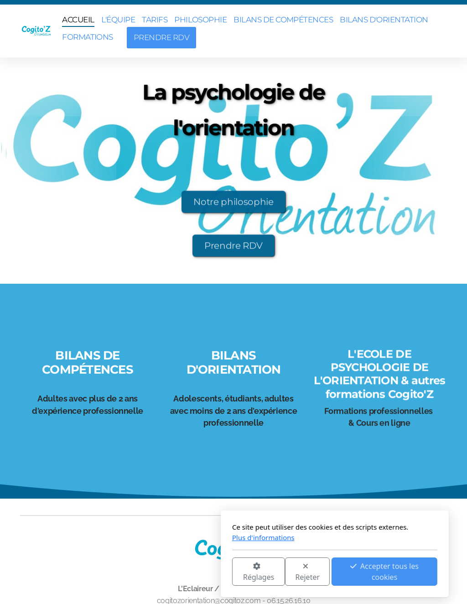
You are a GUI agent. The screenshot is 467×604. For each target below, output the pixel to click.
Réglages (157, 572)
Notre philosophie (233, 203)
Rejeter (206, 572)
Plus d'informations (162, 537)
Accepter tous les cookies (283, 571)
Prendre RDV (233, 247)
